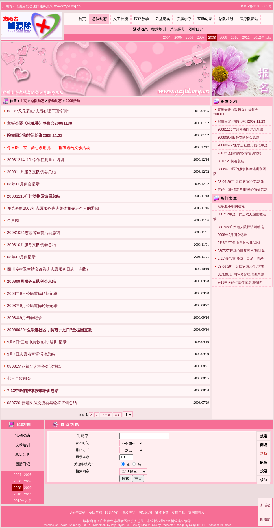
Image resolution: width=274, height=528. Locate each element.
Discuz (145, 525)
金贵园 (13, 220)
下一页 (106, 414)
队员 (263, 462)
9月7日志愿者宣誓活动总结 (31, 354)
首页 (82, 19)
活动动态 (140, 29)
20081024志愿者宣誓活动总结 (33, 232)
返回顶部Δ (196, 513)
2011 (246, 38)
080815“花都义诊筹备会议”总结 (34, 366)
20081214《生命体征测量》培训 (35, 159)
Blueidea (225, 525)
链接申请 (162, 513)
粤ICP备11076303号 (257, 6)
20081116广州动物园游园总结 (240, 129)
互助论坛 (204, 19)
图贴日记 (195, 29)
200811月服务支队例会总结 (31, 172)
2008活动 (73, 101)
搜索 (263, 436)
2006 (189, 38)
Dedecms (167, 525)
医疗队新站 (249, 19)
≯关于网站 (78, 513)
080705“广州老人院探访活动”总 (241, 227)
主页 (23, 101)
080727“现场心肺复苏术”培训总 (241, 251)
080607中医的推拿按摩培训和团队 (239, 171)
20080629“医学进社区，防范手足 (243, 145)
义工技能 (120, 19)
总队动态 (99, 19)
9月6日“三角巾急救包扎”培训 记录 (37, 342)
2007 (201, 38)
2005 (178, 38)
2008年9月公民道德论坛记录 (32, 293)
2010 (234, 38)
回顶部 (265, 519)
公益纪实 (162, 19)
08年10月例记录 (21, 257)
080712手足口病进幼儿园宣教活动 (239, 216)
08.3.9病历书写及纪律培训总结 (241, 274)
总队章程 (95, 513)
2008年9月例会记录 (24, 317)
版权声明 (128, 513)
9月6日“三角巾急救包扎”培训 (239, 243)
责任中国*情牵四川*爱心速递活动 (243, 190)
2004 (167, 38)
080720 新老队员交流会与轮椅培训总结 (42, 403)
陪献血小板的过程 (231, 206)
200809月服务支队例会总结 (238, 137)
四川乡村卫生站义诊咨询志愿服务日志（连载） (48, 269)
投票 (263, 471)
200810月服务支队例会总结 (31, 245)
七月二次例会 (19, 378)
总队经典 (177, 29)
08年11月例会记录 (23, 184)
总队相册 (226, 19)
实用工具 (178, 513)
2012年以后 (262, 38)
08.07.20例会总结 (231, 161)
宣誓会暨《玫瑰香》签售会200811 (235, 112)
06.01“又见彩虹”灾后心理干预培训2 (38, 111)
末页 (117, 414)
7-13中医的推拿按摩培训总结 (240, 153)
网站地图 (145, 513)
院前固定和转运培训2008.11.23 (241, 122)
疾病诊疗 (184, 19)
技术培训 (158, 29)
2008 (212, 38)
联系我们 (112, 513)
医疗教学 (141, 19)
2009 (223, 38)
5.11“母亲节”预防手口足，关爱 (241, 259)
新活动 (265, 505)
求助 (263, 480)
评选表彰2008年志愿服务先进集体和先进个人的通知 (53, 208)
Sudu (85, 525)
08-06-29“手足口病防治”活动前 (241, 182)
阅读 (263, 445)
